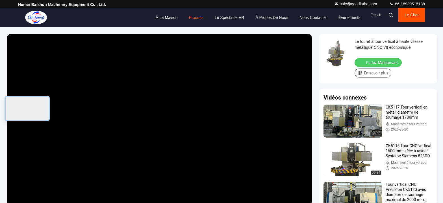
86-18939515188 (407, 4)
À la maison (138, 17)
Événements (321, 17)
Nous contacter (285, 17)
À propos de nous (243, 17)
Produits (168, 17)
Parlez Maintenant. (379, 62)
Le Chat (404, 17)
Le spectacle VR (201, 17)
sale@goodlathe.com (356, 4)
